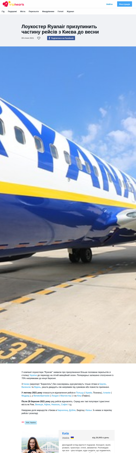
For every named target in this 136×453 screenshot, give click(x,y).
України (33, 375)
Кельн (89, 410)
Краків (89, 393)
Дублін (72, 410)
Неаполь (55, 404)
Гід (3, 11)
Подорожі (12, 11)
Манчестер (65, 396)
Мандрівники (48, 11)
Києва (26, 384)
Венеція (39, 404)
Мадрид (25, 396)
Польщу (80, 393)
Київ (65, 433)
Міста (22, 11)
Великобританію (41, 396)
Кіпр (79, 396)
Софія (64, 404)
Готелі (60, 11)
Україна (65, 438)
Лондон (55, 396)
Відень (37, 387)
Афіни (47, 404)
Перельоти (34, 11)
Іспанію (106, 393)
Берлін (102, 384)
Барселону (62, 410)
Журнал (70, 11)
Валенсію (26, 387)
